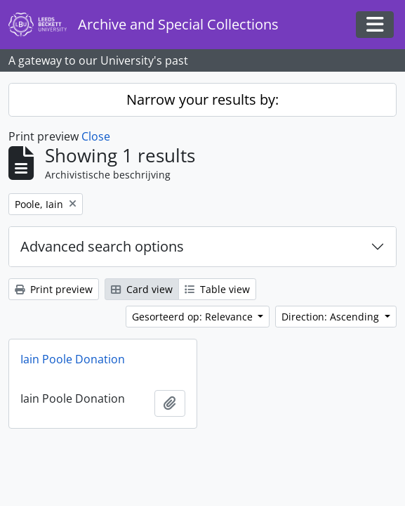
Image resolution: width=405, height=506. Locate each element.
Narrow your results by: (202, 99)
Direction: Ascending (331, 316)
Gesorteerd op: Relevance (193, 316)
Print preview (54, 289)
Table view (217, 289)
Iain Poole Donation (72, 359)
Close (95, 136)
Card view (142, 289)
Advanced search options (102, 246)
